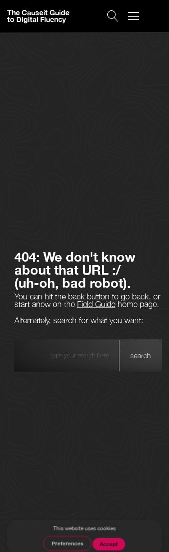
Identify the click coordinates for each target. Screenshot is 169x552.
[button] (133, 16)
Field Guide (96, 304)
